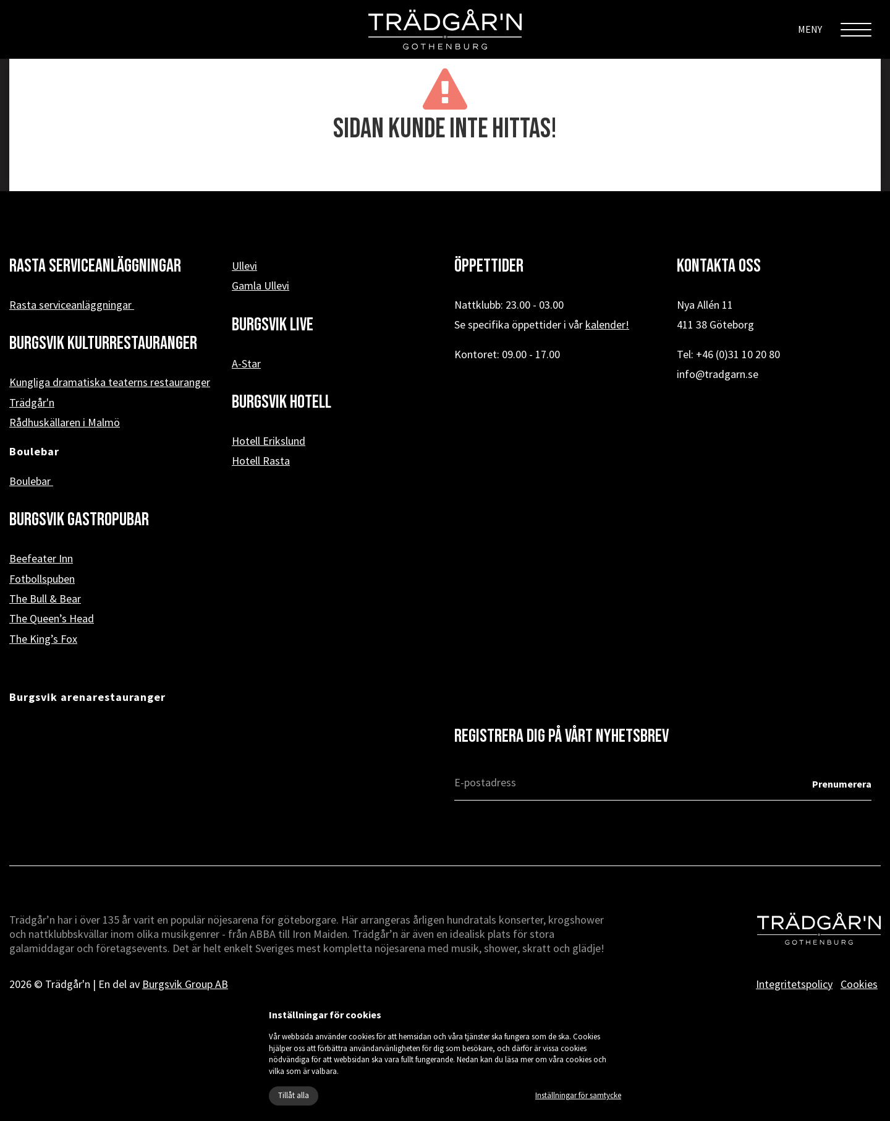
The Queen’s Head (51, 618)
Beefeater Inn (41, 558)
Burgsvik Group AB (185, 984)
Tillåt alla (293, 1095)
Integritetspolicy (794, 984)
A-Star (246, 363)
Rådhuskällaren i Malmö (64, 422)
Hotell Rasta (261, 460)
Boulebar (31, 481)
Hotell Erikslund (268, 441)
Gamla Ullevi (260, 285)
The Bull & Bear (45, 598)
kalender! (607, 324)
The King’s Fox (43, 639)
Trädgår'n (31, 402)
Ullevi (244, 266)
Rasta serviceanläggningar (71, 305)
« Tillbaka (445, 171)
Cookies (859, 984)
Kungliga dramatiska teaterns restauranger (109, 382)
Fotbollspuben (42, 579)
